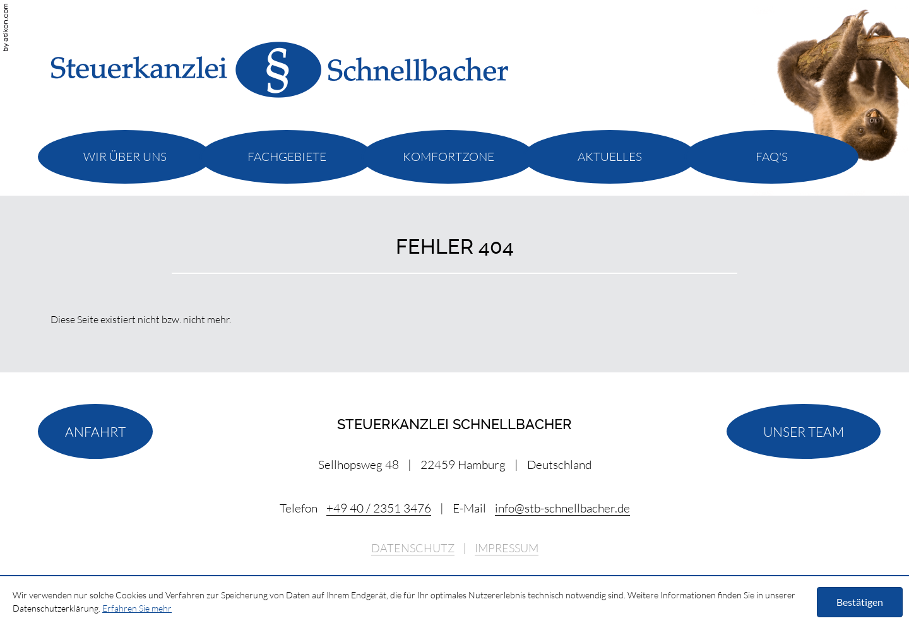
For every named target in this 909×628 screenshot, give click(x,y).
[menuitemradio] (125, 156)
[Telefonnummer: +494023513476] (378, 508)
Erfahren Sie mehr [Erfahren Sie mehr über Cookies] (137, 608)
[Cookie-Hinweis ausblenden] (860, 602)
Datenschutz (412, 548)
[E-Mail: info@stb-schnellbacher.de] (562, 508)
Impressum (506, 548)
